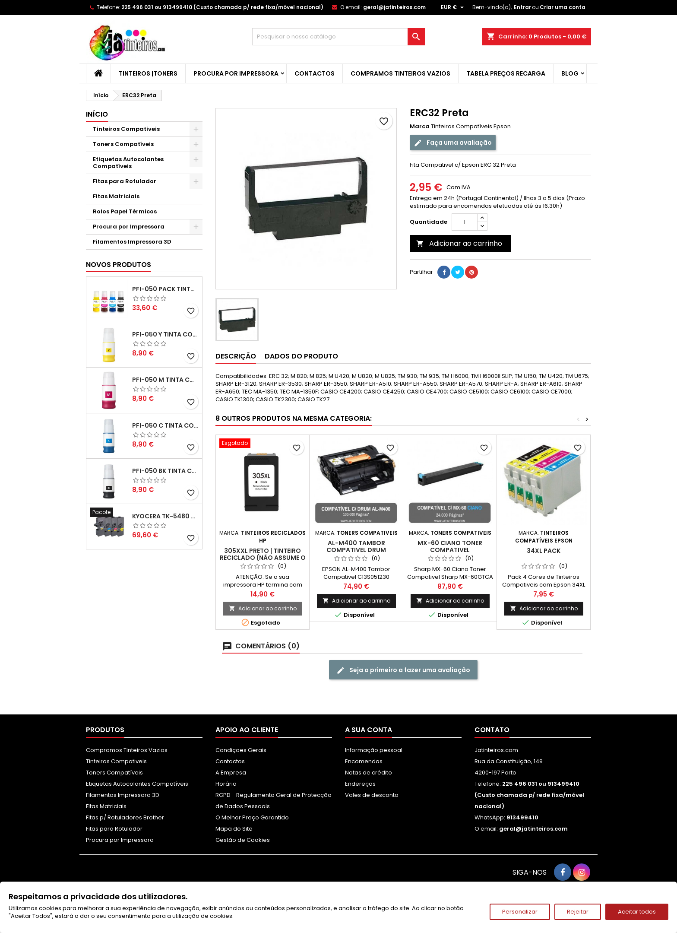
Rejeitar (577, 912)
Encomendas (364, 761)
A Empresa (230, 772)
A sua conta (368, 730)
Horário (226, 784)
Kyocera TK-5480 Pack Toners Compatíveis (165, 516)
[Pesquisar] (338, 36)
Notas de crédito (368, 772)
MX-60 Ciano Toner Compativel (450, 546)
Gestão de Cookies (242, 840)
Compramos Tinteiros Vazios (400, 73)
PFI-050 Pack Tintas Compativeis (165, 289)
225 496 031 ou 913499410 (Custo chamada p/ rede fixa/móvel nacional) (222, 7)
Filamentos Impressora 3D (132, 242)
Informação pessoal (373, 750)
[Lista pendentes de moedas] (453, 7)
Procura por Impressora (235, 73)
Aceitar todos (637, 912)
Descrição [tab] (235, 356)
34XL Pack (543, 550)
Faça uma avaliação (453, 142)
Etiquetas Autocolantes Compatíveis (128, 162)
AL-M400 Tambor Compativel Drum (356, 546)
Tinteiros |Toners (148, 73)
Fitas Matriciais (116, 196)
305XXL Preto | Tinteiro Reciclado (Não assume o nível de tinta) (263, 557)
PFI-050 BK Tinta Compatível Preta (165, 470)
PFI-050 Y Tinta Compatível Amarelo (165, 334)
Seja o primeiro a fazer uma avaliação (403, 670)
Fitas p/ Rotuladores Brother (125, 817)
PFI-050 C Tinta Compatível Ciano (165, 425)
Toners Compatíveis (123, 144)
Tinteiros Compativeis (126, 129)
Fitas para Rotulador (124, 181)
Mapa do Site (234, 829)
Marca (420, 126)
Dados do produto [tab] (301, 356)
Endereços (360, 784)
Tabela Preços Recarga (505, 73)
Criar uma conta (562, 7)
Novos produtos (118, 265)
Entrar (522, 7)
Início (97, 114)
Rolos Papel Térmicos (125, 211)
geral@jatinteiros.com (394, 7)
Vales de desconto (372, 795)
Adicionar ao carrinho (459, 243)
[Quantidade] (465, 222)
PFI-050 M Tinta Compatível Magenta (165, 379)
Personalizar (520, 912)
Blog (570, 73)
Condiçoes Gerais (240, 750)
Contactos (314, 73)
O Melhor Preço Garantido (252, 817)
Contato (492, 730)
